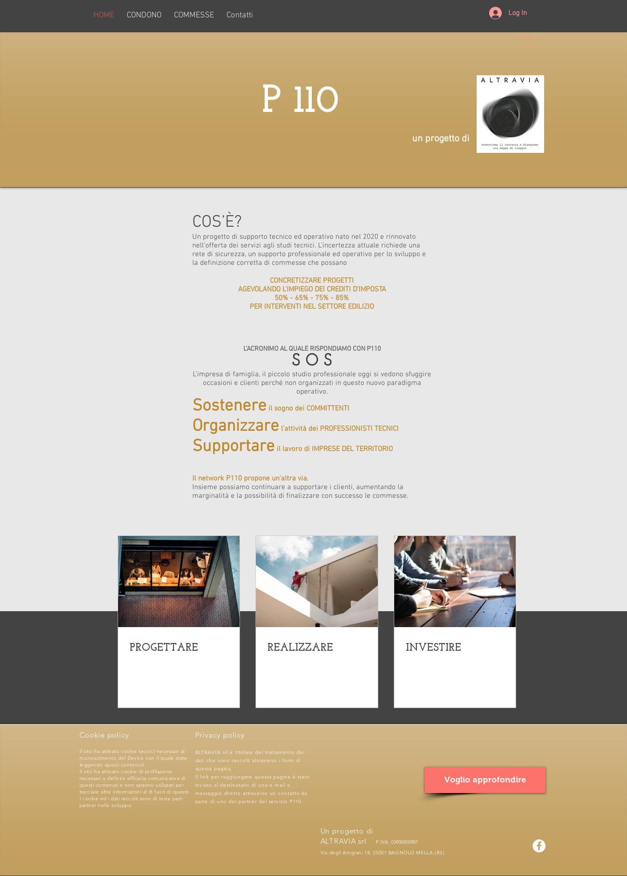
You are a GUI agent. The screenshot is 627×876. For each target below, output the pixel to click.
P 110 (312, 102)
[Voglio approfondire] (485, 780)
